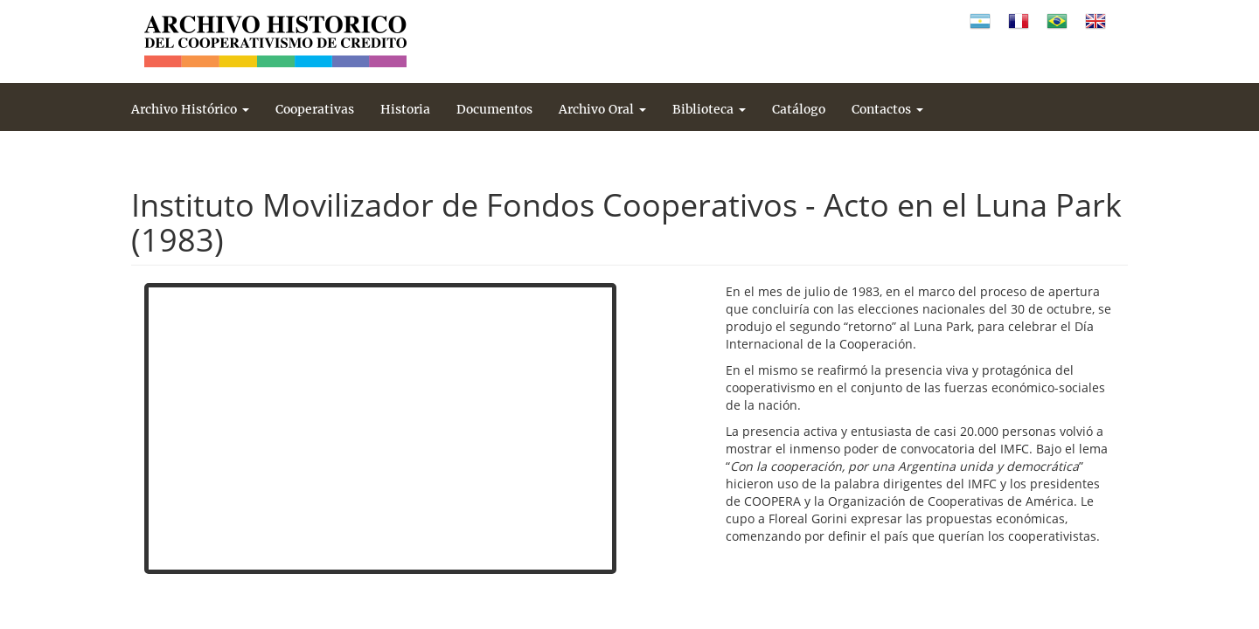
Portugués (1057, 21)
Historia (405, 109)
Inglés (1095, 21)
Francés (1018, 21)
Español (980, 21)
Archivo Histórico (190, 109)
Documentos (494, 109)
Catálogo (798, 109)
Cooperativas (314, 109)
